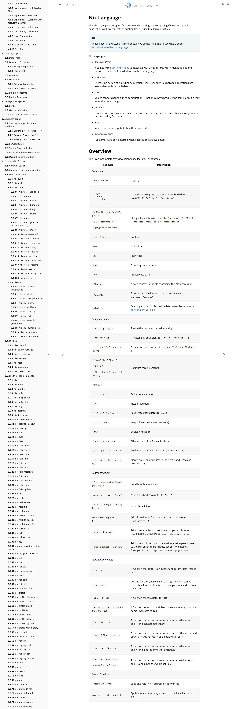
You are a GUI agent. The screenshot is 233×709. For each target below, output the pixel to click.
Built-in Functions (16, 97)
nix (12, 380)
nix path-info (18, 584)
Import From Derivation (22, 88)
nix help (15, 533)
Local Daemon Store (21, 36)
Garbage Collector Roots (23, 114)
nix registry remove (21, 658)
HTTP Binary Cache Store (23, 27)
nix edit (15, 432)
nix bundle (16, 388)
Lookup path (17, 71)
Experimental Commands (19, 375)
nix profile (16, 592)
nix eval (15, 436)
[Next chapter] (224, 354)
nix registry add (19, 645)
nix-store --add (22, 196)
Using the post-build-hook (20, 156)
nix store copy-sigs (21, 706)
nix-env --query (22, 302)
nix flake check (19, 450)
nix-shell (15, 183)
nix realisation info (21, 636)
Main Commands (15, 174)
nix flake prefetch (20, 480)
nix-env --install (22, 294)
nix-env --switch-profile (26, 327)
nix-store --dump (23, 209)
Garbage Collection (16, 110)
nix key (15, 541)
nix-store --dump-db (25, 204)
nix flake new (18, 476)
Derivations (13, 79)
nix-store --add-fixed (25, 191)
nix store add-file (20, 688)
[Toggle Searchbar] (73, 5)
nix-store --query (24, 247)
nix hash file (17, 506)
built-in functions (119, 67)
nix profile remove (20, 614)
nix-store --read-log (25, 251)
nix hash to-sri (18, 528)
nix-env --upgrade (24, 336)
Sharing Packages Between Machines (20, 125)
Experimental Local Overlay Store (24, 9)
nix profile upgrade (21, 623)
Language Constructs (17, 62)
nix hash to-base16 (21, 515)
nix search (16, 671)
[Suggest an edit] (228, 3)
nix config (15, 393)
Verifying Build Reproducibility (22, 152)
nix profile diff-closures (23, 597)
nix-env (14, 282)
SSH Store (16, 49)
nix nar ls (16, 575)
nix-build (15, 178)
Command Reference (13, 161)
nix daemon (17, 410)
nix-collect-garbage (20, 349)
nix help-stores (19, 537)
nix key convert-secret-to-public (24, 548)
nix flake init (17, 463)
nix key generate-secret (23, 553)
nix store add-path (21, 693)
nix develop (17, 428)
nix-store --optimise (25, 238)
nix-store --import (23, 229)
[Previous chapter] (62, 354)
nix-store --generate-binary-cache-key (25, 224)
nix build (15, 384)
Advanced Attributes (21, 84)
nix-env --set (21, 316)
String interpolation (20, 66)
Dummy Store (17, 3)
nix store (16, 680)
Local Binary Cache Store (23, 31)
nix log (15, 557)
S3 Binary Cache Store (22, 44)
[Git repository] (223, 3)
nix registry (17, 640)
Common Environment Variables (23, 170)
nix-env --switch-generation (23, 322)
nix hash (16, 498)
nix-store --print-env (25, 243)
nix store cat (17, 697)
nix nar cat (17, 566)
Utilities (11, 341)
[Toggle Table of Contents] (60, 5)
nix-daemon (17, 358)
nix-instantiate (18, 367)
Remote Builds (14, 143)
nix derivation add (20, 419)
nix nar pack (17, 579)
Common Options (16, 165)
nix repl (15, 662)
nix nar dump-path (21, 571)
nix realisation (18, 632)
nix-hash (15, 362)
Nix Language (10, 53)
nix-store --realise (24, 256)
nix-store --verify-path (26, 273)
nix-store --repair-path (26, 260)
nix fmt (15, 493)
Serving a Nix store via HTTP (25, 130)
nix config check (19, 397)
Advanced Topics (11, 118)
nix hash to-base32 (21, 519)
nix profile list (18, 610)
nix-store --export (23, 213)
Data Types (12, 57)
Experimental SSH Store (22, 15)
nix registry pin (19, 653)
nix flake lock (18, 467)
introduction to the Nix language (110, 47)
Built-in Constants (16, 92)
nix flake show (18, 485)
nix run (15, 667)
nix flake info (18, 458)
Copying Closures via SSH (23, 135)
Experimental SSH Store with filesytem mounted (25, 21)
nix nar (15, 562)
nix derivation (18, 415)
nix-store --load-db (24, 234)
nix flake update (19, 489)
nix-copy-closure (19, 354)
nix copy (15, 406)
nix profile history (20, 601)
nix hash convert (20, 502)
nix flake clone (18, 454)
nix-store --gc (21, 218)
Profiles (10, 105)
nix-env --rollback (23, 307)
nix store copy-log (20, 702)
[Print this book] (218, 3)
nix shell (15, 675)
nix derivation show (21, 423)
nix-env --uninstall (24, 332)
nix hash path (18, 511)
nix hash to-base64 (21, 524)
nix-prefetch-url (19, 371)
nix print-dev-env (20, 588)
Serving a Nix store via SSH (24, 139)
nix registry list (19, 649)
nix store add (18, 684)
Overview (100, 151)
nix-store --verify (23, 278)
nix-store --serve (23, 269)
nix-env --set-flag (23, 311)
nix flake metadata (20, 471)
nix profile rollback (21, 619)
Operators (12, 75)
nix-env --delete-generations (23, 288)
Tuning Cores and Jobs (18, 148)
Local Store (16, 40)
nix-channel (17, 345)
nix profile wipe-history (23, 627)
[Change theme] (66, 5)
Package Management (14, 101)
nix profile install (20, 605)
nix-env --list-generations (27, 298)
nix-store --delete (23, 200)
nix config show (18, 402)
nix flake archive (19, 445)
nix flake (15, 441)
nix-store (15, 187)
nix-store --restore (24, 264)
